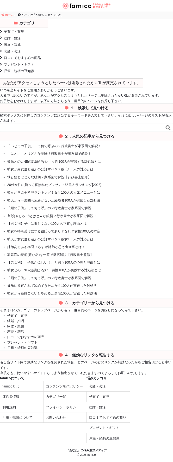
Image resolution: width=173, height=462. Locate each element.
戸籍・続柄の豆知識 (17, 71)
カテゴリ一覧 (56, 396)
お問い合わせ (56, 417)
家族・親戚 (10, 44)
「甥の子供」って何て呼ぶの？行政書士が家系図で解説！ (51, 278)
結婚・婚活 (10, 38)
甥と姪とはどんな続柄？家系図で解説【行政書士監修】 (49, 177)
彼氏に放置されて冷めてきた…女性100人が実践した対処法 (52, 286)
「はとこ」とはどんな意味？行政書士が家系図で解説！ (49, 154)
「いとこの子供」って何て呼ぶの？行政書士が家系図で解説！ (54, 146)
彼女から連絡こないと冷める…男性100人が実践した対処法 (52, 293)
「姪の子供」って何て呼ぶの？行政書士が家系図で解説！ (51, 208)
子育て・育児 (12, 31)
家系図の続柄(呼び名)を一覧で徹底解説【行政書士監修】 (50, 255)
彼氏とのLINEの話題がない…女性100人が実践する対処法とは (54, 161)
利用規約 (9, 407)
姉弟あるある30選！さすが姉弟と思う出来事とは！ (46, 247)
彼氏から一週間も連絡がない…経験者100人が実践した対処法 (53, 200)
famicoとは (10, 386)
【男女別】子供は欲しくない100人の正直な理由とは (47, 223)
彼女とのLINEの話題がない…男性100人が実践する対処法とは (54, 270)
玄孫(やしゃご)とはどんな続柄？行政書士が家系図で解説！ (52, 216)
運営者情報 (10, 396)
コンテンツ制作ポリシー (64, 386)
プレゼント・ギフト (17, 64)
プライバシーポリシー (63, 407)
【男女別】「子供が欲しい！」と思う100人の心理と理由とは (53, 262)
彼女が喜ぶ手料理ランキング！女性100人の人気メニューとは (53, 192)
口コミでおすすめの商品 (20, 58)
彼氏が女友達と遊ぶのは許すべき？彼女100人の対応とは (50, 239)
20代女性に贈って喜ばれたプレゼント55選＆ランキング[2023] (54, 185)
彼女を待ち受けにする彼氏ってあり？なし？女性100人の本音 (53, 231)
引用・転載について (17, 417)
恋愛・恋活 (10, 51)
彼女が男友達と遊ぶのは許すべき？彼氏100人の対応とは (50, 169)
